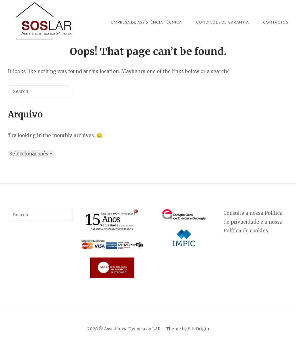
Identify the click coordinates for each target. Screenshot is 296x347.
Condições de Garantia (222, 22)
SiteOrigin (198, 329)
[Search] (57, 93)
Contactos (275, 22)
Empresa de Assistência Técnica (146, 22)
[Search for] (39, 91)
